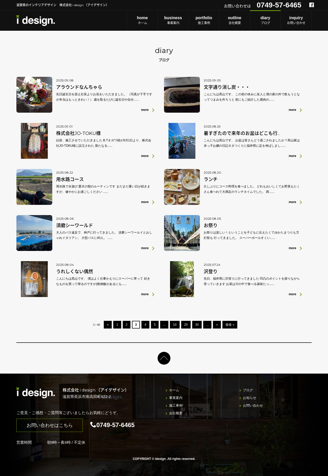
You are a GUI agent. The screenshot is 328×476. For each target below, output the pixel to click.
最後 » (229, 324)
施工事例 (204, 20)
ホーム (142, 20)
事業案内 (173, 20)
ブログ (265, 20)
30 (197, 324)
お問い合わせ (296, 20)
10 (174, 324)
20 (186, 324)
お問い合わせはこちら (50, 425)
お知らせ (249, 398)
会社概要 (234, 20)
